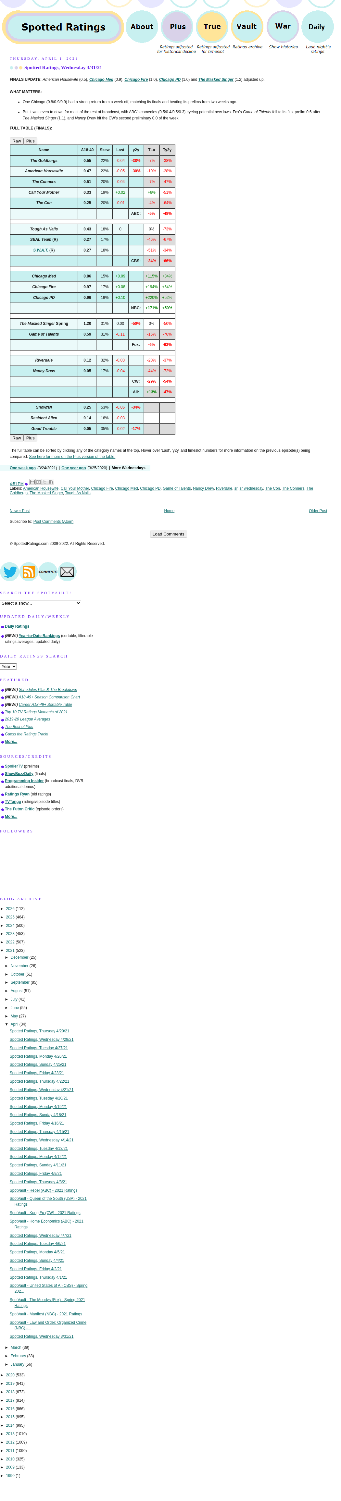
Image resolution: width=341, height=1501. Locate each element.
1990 (11, 1475)
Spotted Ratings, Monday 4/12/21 (38, 1156)
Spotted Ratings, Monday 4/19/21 (38, 1106)
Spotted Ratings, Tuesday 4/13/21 (39, 1148)
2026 (11, 908)
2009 (11, 1467)
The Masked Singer (46, 493)
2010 (11, 1459)
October (18, 974)
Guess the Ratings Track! (26, 734)
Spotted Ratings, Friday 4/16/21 (37, 1123)
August (17, 991)
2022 (11, 942)
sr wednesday (251, 488)
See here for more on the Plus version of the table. (72, 456)
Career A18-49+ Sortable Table (45, 704)
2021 (11, 950)
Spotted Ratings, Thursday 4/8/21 (38, 1182)
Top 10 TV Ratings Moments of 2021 (36, 712)
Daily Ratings (17, 626)
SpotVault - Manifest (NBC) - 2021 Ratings (46, 1314)
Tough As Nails (78, 493)
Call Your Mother (75, 488)
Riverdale (224, 488)
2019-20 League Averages (27, 719)
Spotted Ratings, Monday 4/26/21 (38, 1056)
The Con (272, 488)
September (21, 982)
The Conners (293, 488)
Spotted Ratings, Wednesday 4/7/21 (40, 1235)
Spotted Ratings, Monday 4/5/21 (37, 1252)
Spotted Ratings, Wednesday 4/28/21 (42, 1039)
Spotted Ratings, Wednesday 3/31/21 (63, 67)
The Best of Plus (19, 726)
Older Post (318, 511)
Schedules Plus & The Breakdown (48, 689)
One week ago (23, 468)
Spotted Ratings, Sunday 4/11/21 (38, 1165)
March (16, 1347)
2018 (11, 1392)
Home (169, 511)
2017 (11, 1400)
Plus (30, 141)
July (15, 999)
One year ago (73, 468)
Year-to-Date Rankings (39, 636)
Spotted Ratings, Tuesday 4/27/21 (39, 1048)
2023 (11, 933)
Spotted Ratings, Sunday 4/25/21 (38, 1064)
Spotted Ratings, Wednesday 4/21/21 (42, 1090)
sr (235, 488)
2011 (11, 1450)
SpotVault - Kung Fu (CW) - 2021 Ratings (45, 1213)
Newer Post (20, 511)
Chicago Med (126, 488)
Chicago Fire (102, 488)
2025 (11, 917)
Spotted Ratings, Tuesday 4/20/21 (39, 1098)
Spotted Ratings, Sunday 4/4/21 (37, 1260)
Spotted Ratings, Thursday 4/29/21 (39, 1031)
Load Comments (168, 534)
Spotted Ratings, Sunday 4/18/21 (38, 1115)
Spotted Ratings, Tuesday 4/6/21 (38, 1243)
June (15, 1007)
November (20, 966)
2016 (11, 1409)
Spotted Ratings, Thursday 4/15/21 (39, 1131)
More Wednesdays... (130, 468)
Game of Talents (177, 488)
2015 (11, 1417)
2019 (11, 1383)
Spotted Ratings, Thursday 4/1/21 (38, 1277)
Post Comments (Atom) (53, 521)
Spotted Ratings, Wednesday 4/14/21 (42, 1140)
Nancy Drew (203, 488)
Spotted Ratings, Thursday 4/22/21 (39, 1081)
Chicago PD (150, 488)
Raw (16, 141)
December (20, 957)
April (15, 1024)
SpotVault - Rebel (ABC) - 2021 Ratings (44, 1190)
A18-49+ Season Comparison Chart (49, 697)
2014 (11, 1425)
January (18, 1364)
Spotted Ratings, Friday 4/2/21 (36, 1269)
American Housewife (40, 488)
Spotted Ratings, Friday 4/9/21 (36, 1173)
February (19, 1356)
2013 (11, 1434)
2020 (11, 1375)
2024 (11, 925)
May (15, 1016)
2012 (11, 1442)
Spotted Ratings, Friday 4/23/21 (37, 1073)
